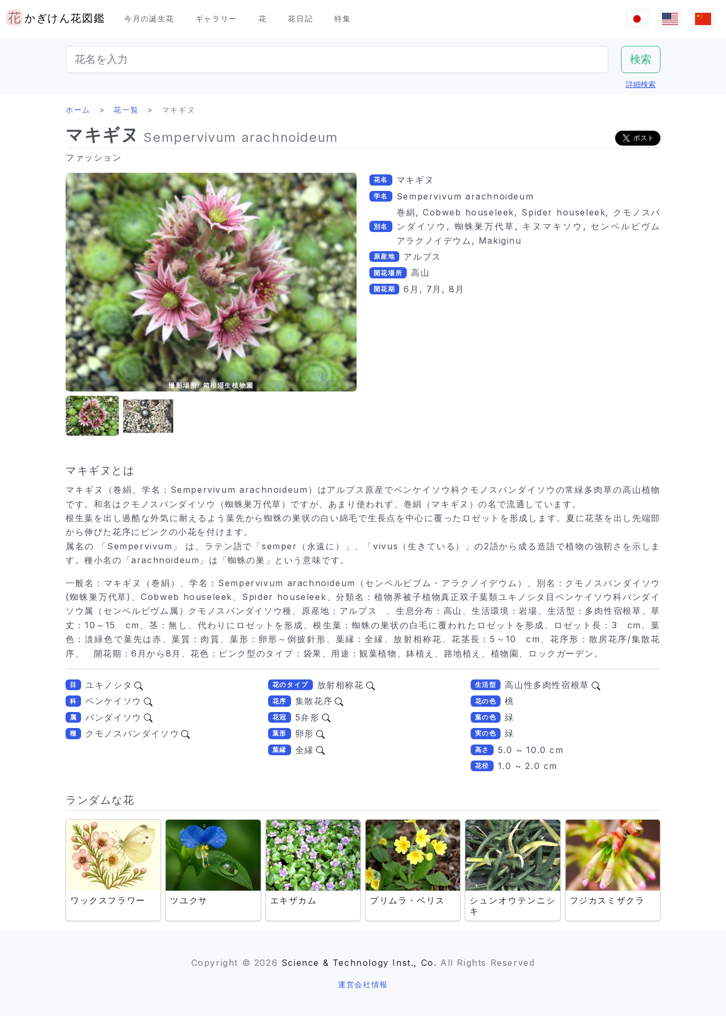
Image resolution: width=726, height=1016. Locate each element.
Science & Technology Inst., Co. (359, 962)
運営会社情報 (363, 984)
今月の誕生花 (149, 18)
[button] (92, 416)
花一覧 (126, 109)
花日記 (300, 18)
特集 (342, 18)
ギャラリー (216, 18)
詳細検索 (641, 84)
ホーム (78, 109)
